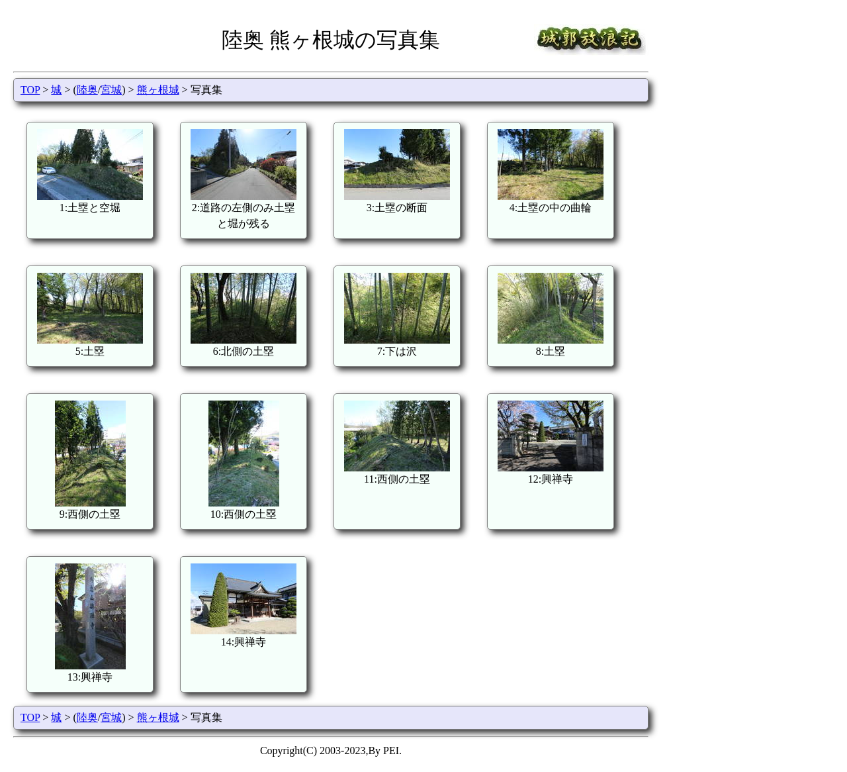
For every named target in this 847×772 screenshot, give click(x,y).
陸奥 (87, 89)
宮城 (111, 89)
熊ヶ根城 (158, 89)
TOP (30, 89)
